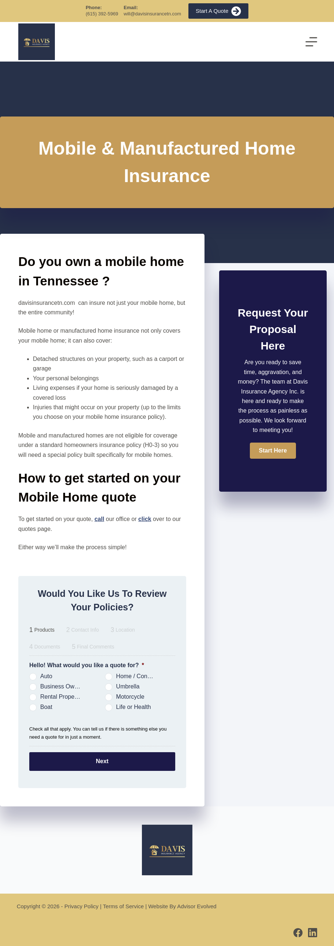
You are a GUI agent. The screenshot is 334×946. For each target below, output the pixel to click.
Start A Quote (218, 11)
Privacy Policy (81, 906)
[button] (273, 451)
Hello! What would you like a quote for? (86, 665)
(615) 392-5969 (102, 13)
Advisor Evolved (197, 906)
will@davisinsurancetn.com (152, 13)
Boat (46, 707)
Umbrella (127, 686)
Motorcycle (130, 697)
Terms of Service (123, 906)
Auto (46, 676)
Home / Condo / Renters (139, 676)
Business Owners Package (63, 686)
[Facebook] (298, 932)
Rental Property (60, 697)
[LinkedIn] (312, 932)
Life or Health (133, 707)
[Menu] (311, 42)
